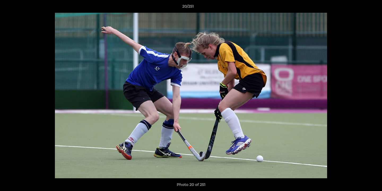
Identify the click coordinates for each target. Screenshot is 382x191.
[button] (360, 7)
